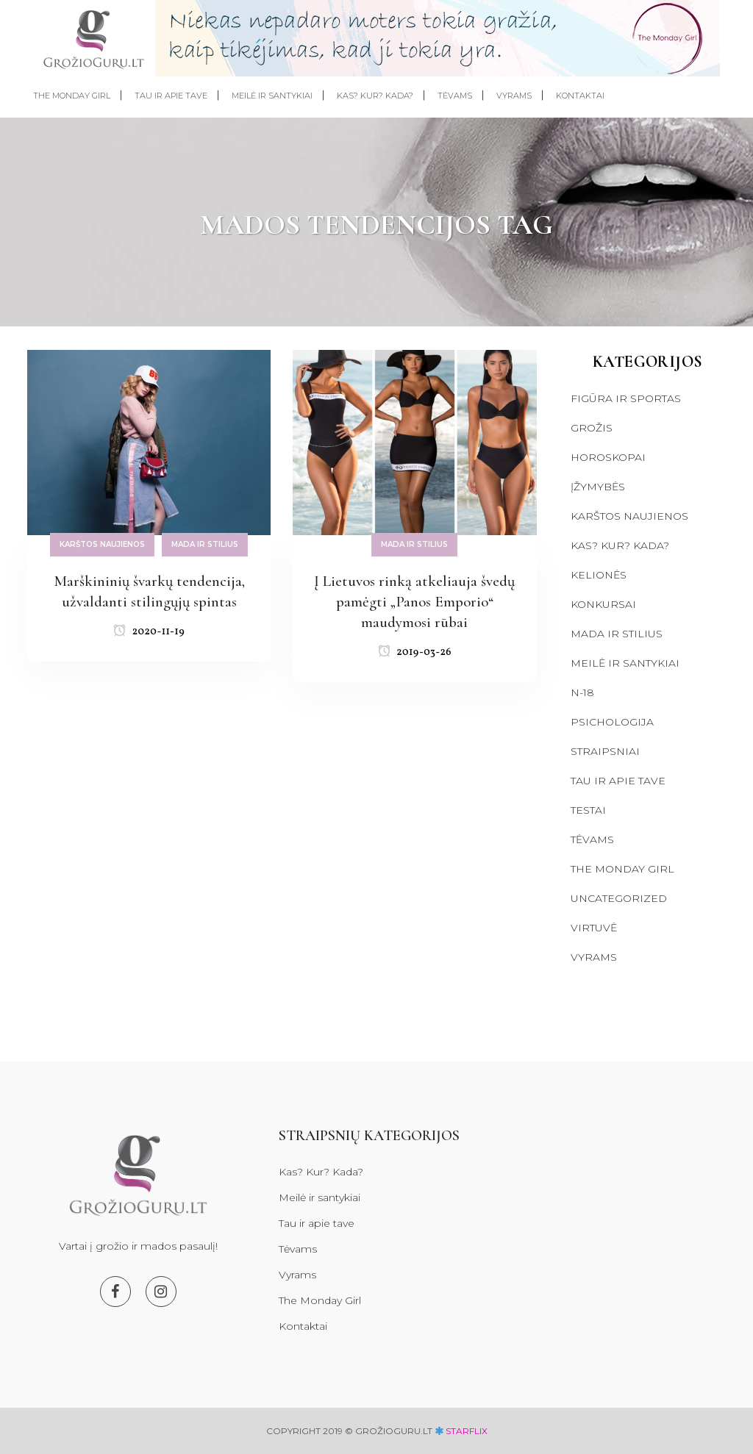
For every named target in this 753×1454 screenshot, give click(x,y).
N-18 (582, 692)
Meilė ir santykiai (625, 663)
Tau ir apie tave (618, 780)
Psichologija (612, 721)
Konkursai (603, 604)
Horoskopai (608, 457)
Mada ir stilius (617, 633)
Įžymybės (598, 486)
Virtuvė (594, 927)
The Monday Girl (622, 868)
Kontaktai (303, 1326)
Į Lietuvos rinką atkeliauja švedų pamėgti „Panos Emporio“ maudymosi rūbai (414, 601)
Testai (588, 810)
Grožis (592, 427)
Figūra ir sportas (626, 398)
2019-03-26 (415, 652)
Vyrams (594, 957)
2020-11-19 (149, 632)
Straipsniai (605, 751)
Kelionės (599, 574)
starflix (467, 1430)
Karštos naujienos (629, 516)
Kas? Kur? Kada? (620, 545)
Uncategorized (619, 898)
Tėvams (592, 839)
